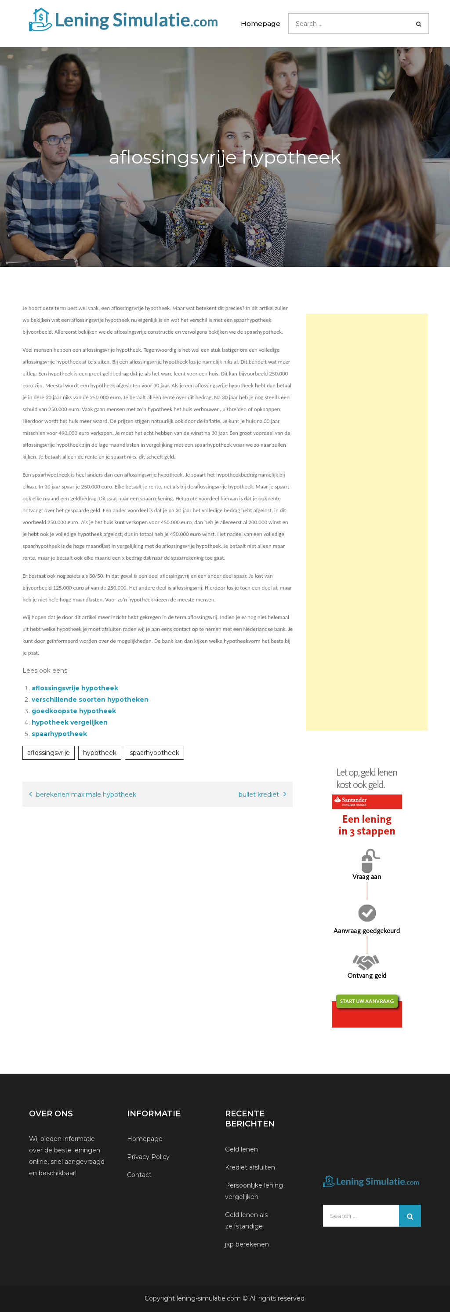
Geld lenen (241, 1149)
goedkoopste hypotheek (74, 711)
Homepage (260, 23)
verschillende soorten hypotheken (90, 699)
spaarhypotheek (59, 734)
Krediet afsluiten (250, 1167)
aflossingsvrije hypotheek (75, 688)
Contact (139, 1175)
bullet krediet (259, 794)
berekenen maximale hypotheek (86, 794)
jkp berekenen (247, 1244)
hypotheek (99, 753)
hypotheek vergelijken (70, 722)
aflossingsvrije (48, 753)
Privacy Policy (148, 1157)
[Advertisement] (366, 522)
